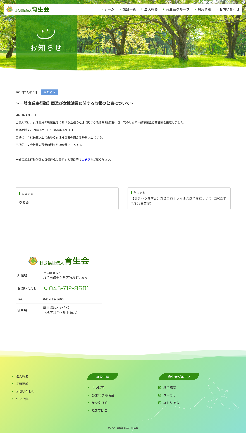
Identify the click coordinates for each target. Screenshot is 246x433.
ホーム (109, 9)
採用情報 (204, 9)
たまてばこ (100, 410)
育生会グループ (178, 9)
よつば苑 (98, 387)
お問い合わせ (229, 9)
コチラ (86, 159)
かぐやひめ (100, 402)
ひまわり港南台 (103, 395)
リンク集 (22, 398)
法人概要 (151, 9)
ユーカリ (169, 395)
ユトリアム (171, 402)
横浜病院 (169, 387)
